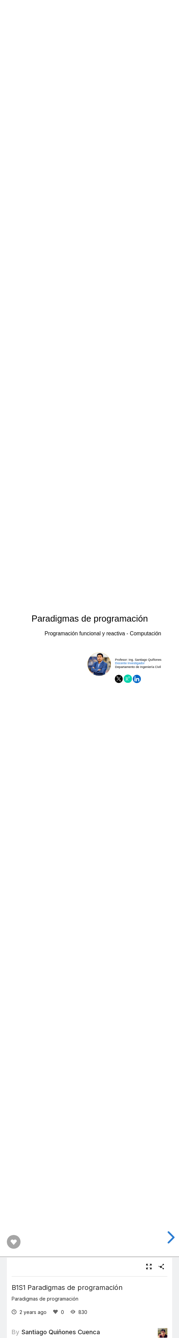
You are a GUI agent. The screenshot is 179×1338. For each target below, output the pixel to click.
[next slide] (171, 1237)
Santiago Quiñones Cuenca (61, 1332)
